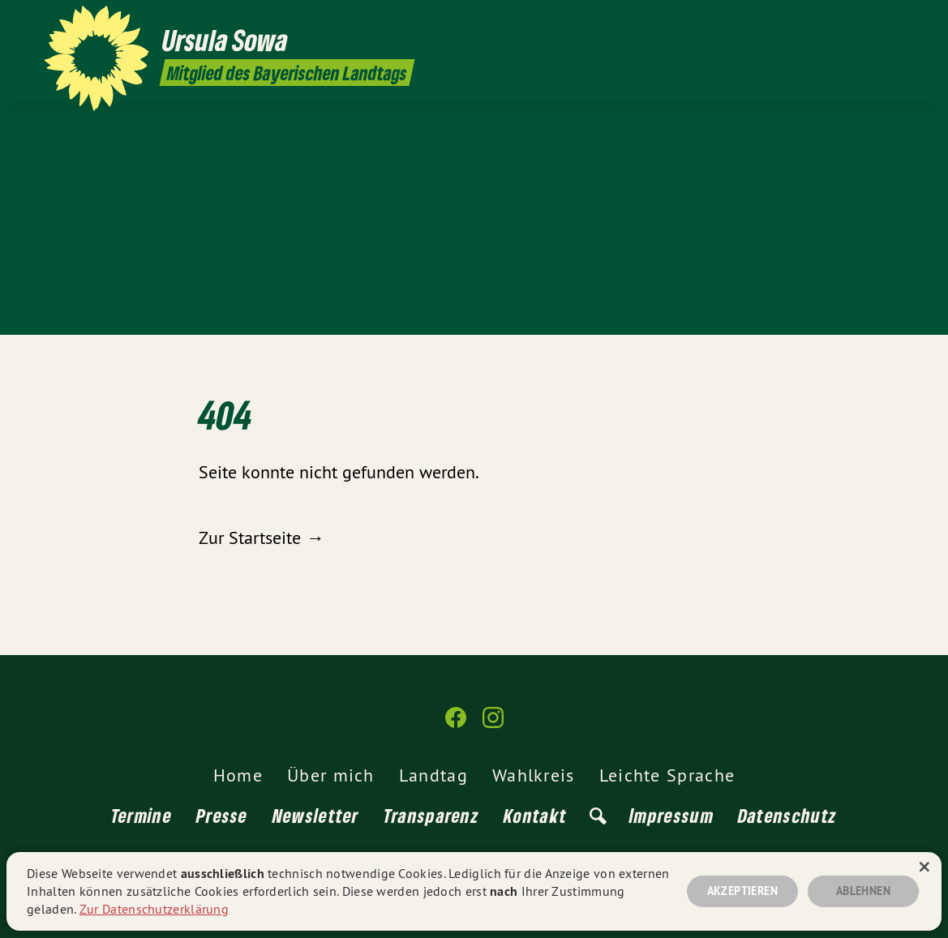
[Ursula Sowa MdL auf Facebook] (871, 21)
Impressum (671, 815)
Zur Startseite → (261, 537)
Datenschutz (787, 815)
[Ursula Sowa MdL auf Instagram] (895, 21)
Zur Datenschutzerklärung (154, 909)
